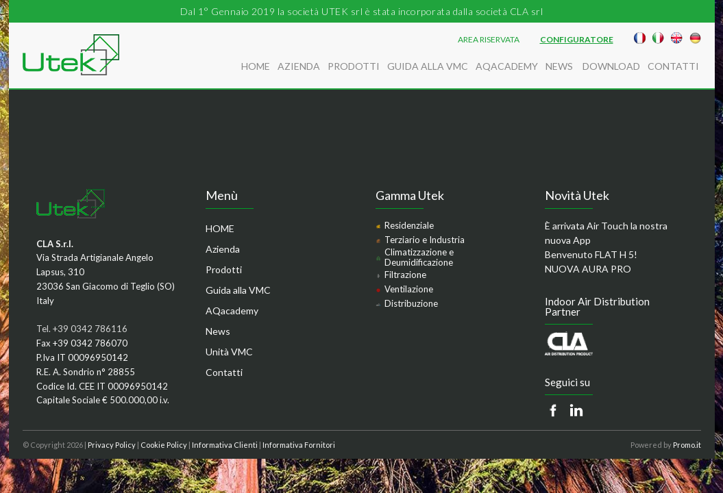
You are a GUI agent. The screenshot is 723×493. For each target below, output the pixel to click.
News (560, 66)
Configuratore (576, 40)
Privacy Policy (112, 444)
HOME (255, 66)
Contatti (673, 66)
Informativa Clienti (225, 444)
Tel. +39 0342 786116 (81, 328)
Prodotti (354, 66)
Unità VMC (229, 351)
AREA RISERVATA (488, 40)
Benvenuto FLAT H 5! (591, 254)
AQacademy (507, 66)
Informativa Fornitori (298, 444)
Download (611, 66)
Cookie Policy (163, 444)
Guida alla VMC (427, 66)
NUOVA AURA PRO (588, 269)
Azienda (299, 66)
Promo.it (687, 444)
